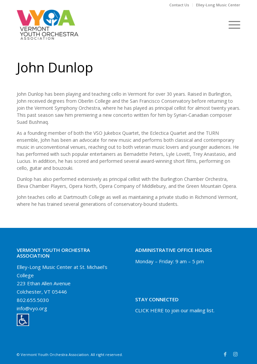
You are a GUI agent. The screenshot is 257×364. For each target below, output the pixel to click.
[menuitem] (179, 5)
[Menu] (231, 25)
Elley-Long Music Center (218, 4)
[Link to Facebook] (225, 354)
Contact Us (179, 4)
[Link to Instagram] (235, 354)
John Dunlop (55, 67)
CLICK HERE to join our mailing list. (175, 310)
